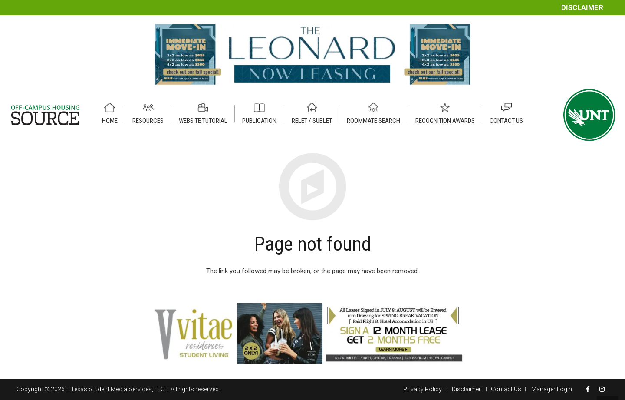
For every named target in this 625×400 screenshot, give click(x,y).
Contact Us (506, 389)
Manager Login (551, 389)
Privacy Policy (422, 389)
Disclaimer (582, 7)
